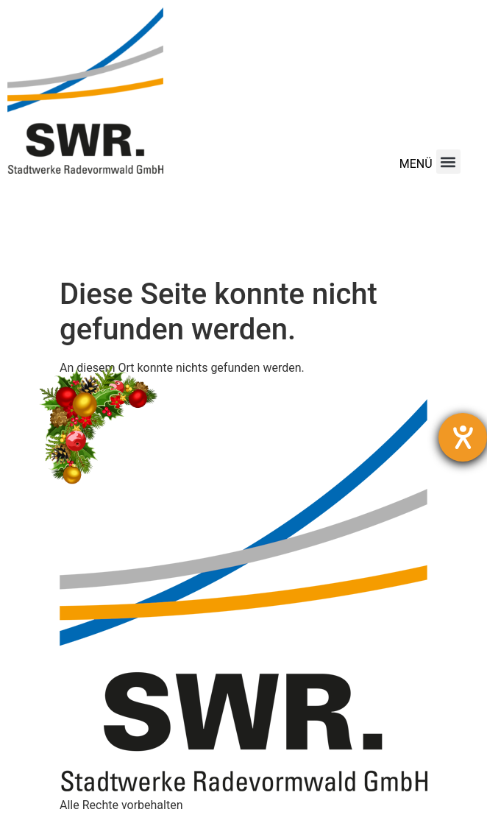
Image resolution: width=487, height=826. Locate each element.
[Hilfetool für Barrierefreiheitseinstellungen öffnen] (462, 437)
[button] (448, 161)
